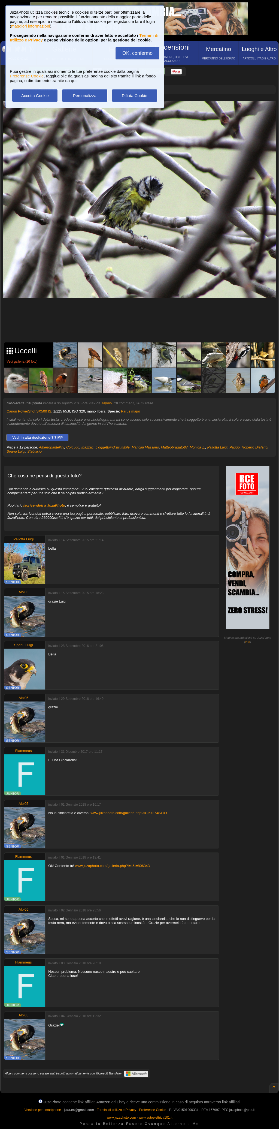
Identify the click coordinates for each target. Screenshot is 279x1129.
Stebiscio (34, 451)
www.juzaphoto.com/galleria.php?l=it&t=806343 (112, 866)
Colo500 (72, 447)
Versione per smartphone (42, 1110)
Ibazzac (87, 447)
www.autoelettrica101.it (155, 1117)
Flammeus (23, 751)
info (247, 641)
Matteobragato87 (174, 447)
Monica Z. (197, 447)
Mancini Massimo (145, 447)
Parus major (130, 411)
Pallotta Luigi (217, 447)
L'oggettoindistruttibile (112, 447)
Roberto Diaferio (255, 447)
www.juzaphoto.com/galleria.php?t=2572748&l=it (129, 813)
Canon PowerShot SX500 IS (29, 411)
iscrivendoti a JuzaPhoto (44, 505)
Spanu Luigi (16, 451)
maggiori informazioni (30, 26)
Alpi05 (106, 403)
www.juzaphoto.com (121, 1117)
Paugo (234, 447)
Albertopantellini (51, 447)
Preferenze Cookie (27, 76)
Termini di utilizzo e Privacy (116, 1110)
